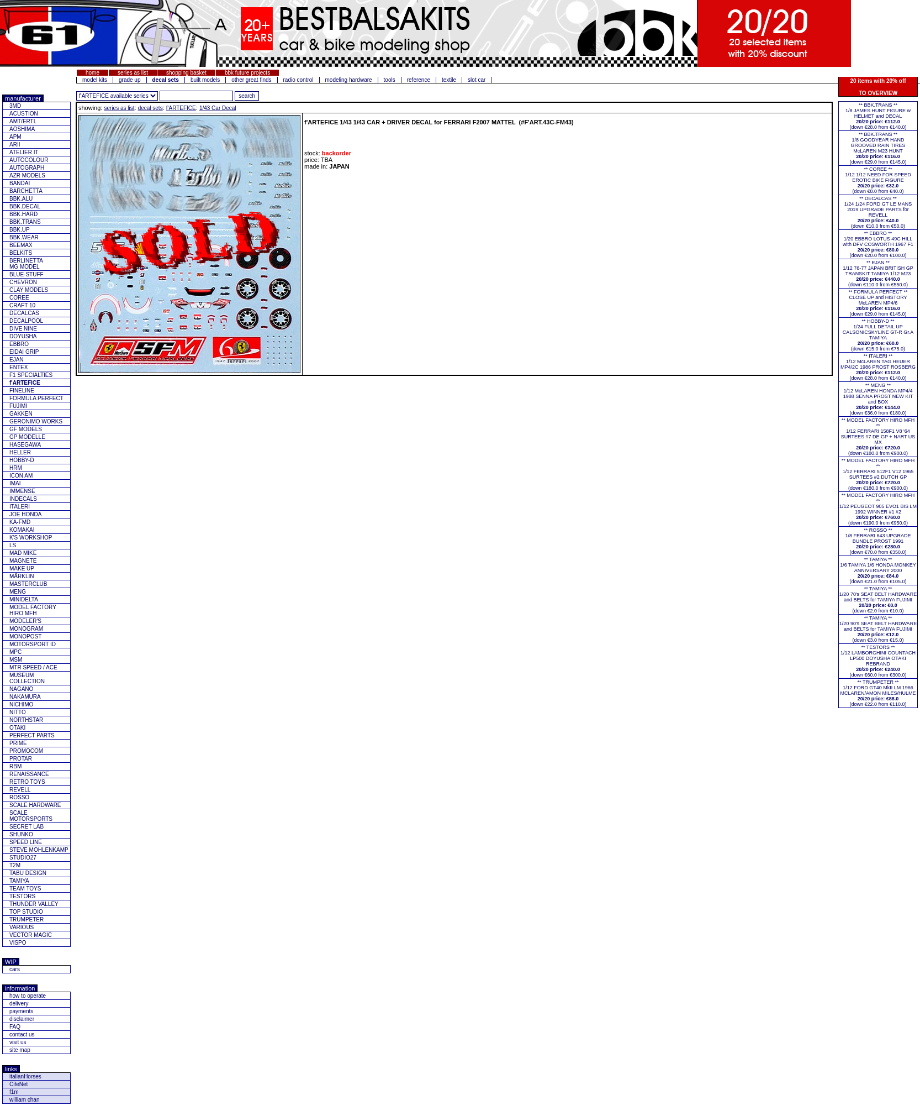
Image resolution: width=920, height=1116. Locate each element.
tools (389, 80)
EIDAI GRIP (24, 352)
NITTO (17, 712)
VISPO (18, 943)
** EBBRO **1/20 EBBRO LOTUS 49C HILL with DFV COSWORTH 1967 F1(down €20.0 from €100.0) (878, 244)
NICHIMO (21, 704)
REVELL (19, 790)
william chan (24, 1100)
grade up (129, 80)
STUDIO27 (22, 858)
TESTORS (22, 896)
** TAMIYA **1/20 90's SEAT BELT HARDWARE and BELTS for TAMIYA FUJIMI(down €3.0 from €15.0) (878, 629)
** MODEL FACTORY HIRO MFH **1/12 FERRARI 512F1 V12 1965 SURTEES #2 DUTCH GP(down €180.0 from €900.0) (878, 474)
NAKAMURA (25, 697)
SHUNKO (21, 834)
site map (19, 1050)
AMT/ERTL (22, 121)
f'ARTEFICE (181, 108)
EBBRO (19, 344)
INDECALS (23, 499)
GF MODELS (25, 429)
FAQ (14, 1027)
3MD (15, 106)
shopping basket (186, 73)
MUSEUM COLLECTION (27, 678)
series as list (133, 73)
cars (14, 969)
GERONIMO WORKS (35, 421)
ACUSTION (23, 114)
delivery (18, 1003)
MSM (15, 660)
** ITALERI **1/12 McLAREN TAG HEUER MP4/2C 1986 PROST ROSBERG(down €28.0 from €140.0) (878, 367)
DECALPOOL (26, 321)
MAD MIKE (22, 553)
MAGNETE (22, 561)
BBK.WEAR (24, 237)
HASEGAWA (25, 445)
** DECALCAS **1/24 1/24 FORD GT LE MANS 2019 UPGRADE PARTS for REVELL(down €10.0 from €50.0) (878, 212)
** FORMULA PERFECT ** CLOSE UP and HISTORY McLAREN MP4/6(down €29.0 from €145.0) (878, 303)
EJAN (16, 360)
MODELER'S (25, 621)
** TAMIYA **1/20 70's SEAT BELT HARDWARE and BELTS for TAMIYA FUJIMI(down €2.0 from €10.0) (878, 600)
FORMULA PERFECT (36, 398)
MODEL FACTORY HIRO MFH (32, 610)
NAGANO (21, 689)
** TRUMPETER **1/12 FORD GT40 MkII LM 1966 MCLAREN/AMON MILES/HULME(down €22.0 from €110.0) (878, 693)
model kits (94, 80)
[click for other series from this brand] (117, 96)
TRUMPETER (26, 919)
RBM (15, 766)
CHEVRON (23, 282)
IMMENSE (22, 491)
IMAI (15, 483)
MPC (15, 652)
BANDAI (19, 183)
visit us (18, 1042)
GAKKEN (21, 414)
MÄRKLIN (21, 576)
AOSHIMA (22, 129)
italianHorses (25, 1076)
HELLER (20, 452)
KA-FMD (19, 522)
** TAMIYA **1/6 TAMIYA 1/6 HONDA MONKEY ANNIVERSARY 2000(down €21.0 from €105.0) (878, 570)
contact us (22, 1034)
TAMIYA (19, 881)
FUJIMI (18, 406)
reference (418, 80)
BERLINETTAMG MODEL (26, 264)
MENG (17, 592)
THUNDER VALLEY (34, 904)
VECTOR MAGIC (30, 935)
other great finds (251, 80)
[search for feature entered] (247, 96)
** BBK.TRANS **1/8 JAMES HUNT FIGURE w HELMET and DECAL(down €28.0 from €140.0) (878, 116)
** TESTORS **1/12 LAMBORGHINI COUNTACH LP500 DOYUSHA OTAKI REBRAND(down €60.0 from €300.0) (878, 661)
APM (15, 137)
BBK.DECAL (24, 206)
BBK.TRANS (25, 222)
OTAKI (17, 728)
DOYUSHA (22, 336)
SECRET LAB (26, 827)
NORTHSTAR (26, 720)
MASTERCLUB (28, 584)
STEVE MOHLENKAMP (38, 850)
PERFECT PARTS (32, 735)
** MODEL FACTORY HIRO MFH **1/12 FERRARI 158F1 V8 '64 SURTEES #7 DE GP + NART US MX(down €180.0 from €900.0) (878, 436)
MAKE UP (21, 568)
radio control (298, 80)
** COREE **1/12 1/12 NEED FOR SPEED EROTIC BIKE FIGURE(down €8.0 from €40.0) (878, 180)
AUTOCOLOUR (28, 160)
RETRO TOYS (27, 782)
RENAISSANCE (29, 774)
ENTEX (18, 367)
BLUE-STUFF (26, 274)
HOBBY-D (21, 460)
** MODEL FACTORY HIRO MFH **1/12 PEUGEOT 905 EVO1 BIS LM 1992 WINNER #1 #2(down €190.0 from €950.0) (878, 509)
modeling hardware (348, 80)
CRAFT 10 (22, 305)
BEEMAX (21, 245)
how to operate (27, 996)
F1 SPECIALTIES (30, 375)
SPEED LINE (25, 842)
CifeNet (18, 1084)
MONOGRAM (26, 629)
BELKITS (20, 253)
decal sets (150, 108)
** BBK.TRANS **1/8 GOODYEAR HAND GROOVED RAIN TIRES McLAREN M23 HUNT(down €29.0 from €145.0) (877, 148)
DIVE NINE (23, 329)
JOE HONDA (25, 514)
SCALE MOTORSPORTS (30, 816)
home (92, 73)
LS (12, 545)
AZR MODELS (27, 175)
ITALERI (19, 507)
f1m (14, 1092)
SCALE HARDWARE (35, 805)
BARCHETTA (26, 191)
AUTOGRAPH (26, 168)
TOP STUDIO (26, 912)
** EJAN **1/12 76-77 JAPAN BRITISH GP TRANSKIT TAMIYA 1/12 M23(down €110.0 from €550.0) (878, 273)
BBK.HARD (23, 214)
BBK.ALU (21, 199)
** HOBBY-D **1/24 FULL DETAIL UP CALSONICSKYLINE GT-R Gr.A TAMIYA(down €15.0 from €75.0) (878, 335)
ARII (14, 145)
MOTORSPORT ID (32, 644)
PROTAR (20, 759)
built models (205, 80)
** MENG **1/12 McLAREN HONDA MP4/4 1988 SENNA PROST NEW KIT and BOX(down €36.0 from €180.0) (878, 399)
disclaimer (21, 1019)
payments (21, 1011)
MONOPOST (25, 636)
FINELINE (21, 390)
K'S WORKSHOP (30, 538)
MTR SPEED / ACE (33, 667)
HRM (15, 468)
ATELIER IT (24, 152)
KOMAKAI (22, 530)
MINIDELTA (23, 599)
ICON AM (21, 476)
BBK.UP (19, 230)
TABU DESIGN (27, 873)
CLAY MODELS (28, 290)
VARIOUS (21, 927)
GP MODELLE (27, 437)
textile (449, 80)
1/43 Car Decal (217, 108)
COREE (19, 298)
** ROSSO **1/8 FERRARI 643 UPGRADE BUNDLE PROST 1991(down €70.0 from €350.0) (878, 541)
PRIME (18, 743)
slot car (476, 80)
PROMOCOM (26, 751)
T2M (14, 865)
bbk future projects (247, 73)
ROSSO (19, 797)
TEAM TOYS (25, 889)
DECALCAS (24, 313)
